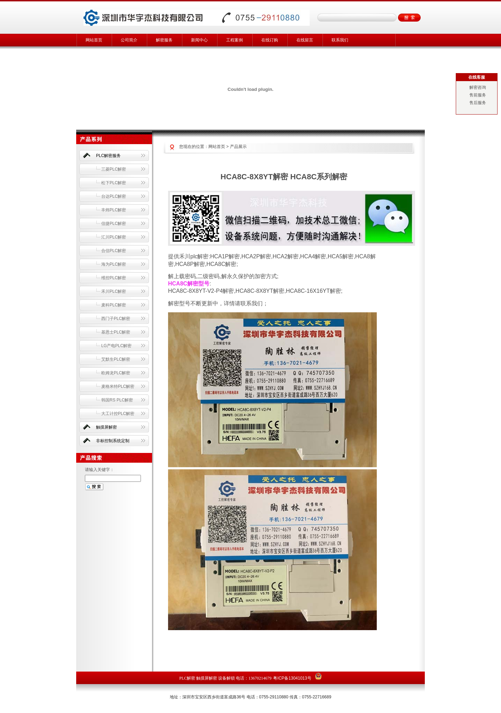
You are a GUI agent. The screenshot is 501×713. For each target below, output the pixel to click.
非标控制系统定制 (112, 440)
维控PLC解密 (113, 277)
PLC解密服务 (108, 155)
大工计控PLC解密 (117, 413)
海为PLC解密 (113, 264)
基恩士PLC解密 (115, 332)
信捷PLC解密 (113, 223)
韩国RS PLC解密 (117, 400)
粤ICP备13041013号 (292, 678)
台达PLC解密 (113, 196)
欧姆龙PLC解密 (115, 372)
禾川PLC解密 (113, 291)
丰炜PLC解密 (113, 209)
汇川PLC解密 (113, 237)
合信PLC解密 (113, 250)
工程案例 (234, 40)
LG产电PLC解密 (116, 345)
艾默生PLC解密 (115, 359)
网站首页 (94, 40)
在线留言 (304, 40)
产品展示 (238, 146)
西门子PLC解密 (115, 318)
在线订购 (269, 40)
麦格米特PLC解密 (117, 386)
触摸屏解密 (106, 427)
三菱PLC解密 (113, 169)
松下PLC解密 (113, 182)
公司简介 (129, 40)
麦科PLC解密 (113, 305)
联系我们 (340, 40)
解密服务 (164, 40)
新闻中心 (199, 40)
